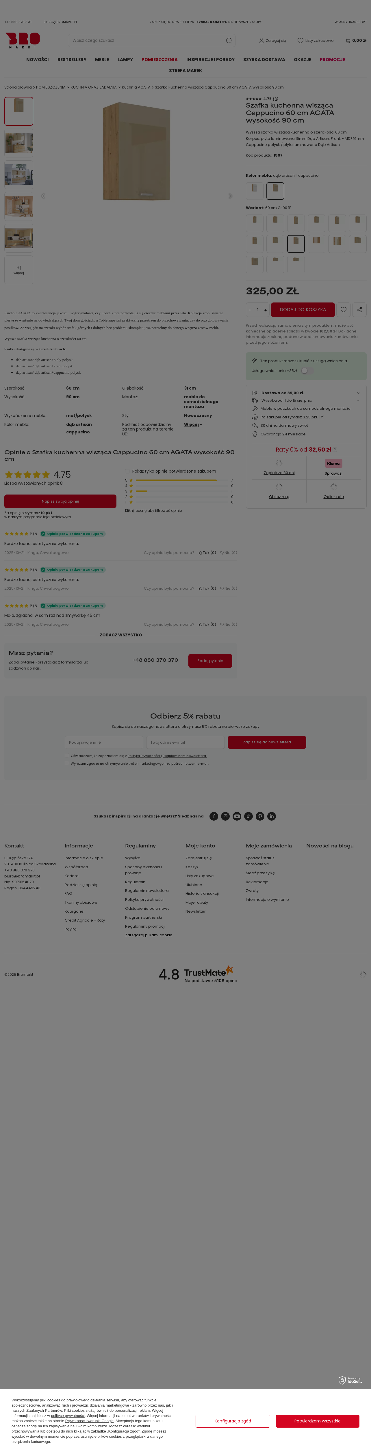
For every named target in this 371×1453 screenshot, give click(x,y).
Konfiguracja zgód (233, 1421)
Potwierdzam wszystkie (317, 1421)
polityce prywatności (68, 1415)
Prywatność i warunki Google (89, 1421)
